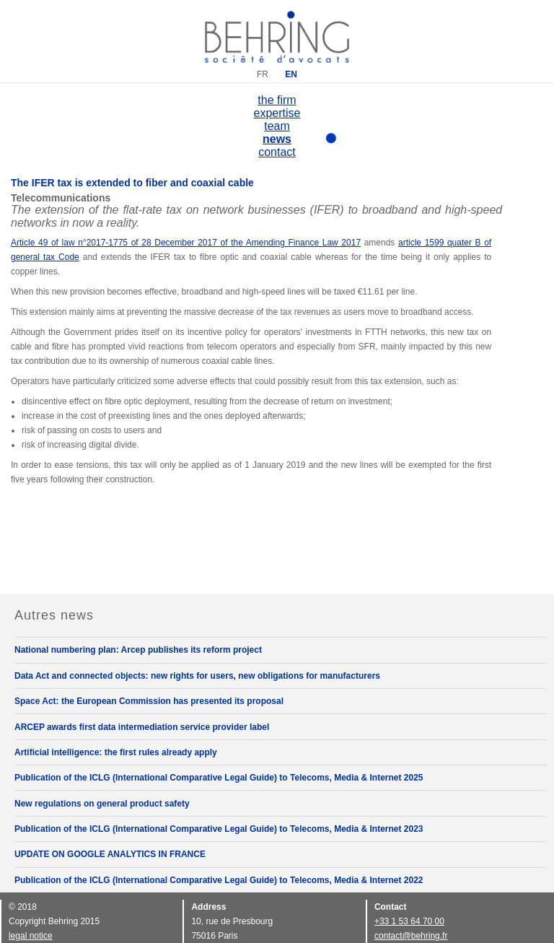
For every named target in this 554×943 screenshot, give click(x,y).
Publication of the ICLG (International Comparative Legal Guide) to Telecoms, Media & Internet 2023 (218, 829)
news (277, 139)
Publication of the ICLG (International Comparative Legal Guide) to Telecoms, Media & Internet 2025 (218, 778)
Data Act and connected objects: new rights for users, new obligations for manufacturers (197, 676)
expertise (277, 113)
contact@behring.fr (411, 936)
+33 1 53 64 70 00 (409, 921)
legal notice (31, 936)
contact (277, 152)
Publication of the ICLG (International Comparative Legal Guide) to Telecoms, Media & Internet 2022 (218, 880)
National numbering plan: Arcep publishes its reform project (138, 650)
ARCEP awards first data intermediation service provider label (141, 727)
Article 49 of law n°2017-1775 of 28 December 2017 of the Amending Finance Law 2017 (186, 243)
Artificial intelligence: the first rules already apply (115, 752)
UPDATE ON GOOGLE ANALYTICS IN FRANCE (110, 854)
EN (291, 74)
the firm (277, 100)
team (277, 126)
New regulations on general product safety (102, 804)
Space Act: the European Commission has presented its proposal (148, 701)
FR (262, 74)
